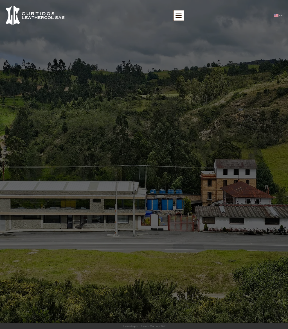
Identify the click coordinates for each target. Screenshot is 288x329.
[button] (178, 15)
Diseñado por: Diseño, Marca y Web (144, 326)
